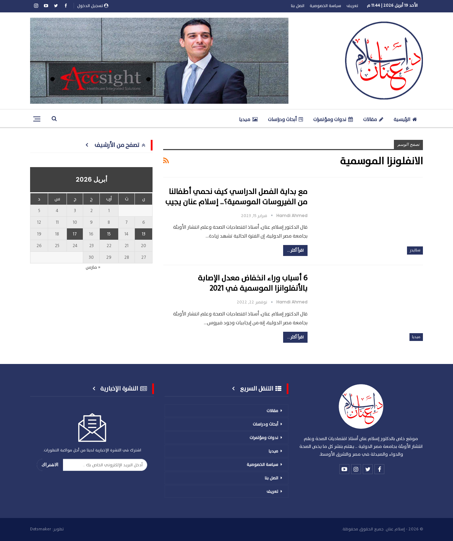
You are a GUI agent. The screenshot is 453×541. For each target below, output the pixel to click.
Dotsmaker (40, 529)
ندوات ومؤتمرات (333, 119)
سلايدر (414, 250)
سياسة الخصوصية (325, 5)
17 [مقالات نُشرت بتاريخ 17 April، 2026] (75, 234)
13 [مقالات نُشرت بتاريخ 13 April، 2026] (143, 234)
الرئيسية (405, 119)
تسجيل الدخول (92, 5)
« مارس (93, 267)
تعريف (352, 5)
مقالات (373, 119)
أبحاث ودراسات (285, 119)
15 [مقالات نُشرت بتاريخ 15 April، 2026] (109, 234)
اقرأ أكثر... (295, 250)
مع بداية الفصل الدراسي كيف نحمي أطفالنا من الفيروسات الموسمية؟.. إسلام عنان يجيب (236, 197)
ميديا (248, 119)
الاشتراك (49, 464)
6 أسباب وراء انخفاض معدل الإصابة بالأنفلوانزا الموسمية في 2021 (253, 283)
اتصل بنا (297, 5)
